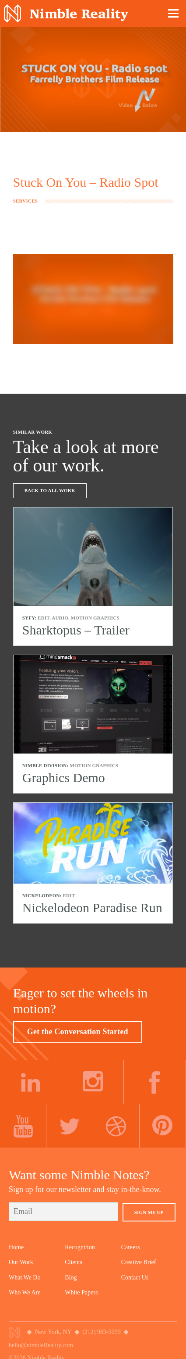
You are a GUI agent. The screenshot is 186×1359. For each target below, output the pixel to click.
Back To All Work (50, 490)
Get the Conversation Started (77, 1031)
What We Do (24, 1277)
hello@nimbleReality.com (41, 1345)
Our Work (21, 1262)
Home (16, 1247)
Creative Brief (138, 1262)
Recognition (80, 1247)
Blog (71, 1277)
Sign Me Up (149, 1212)
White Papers (81, 1292)
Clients (73, 1262)
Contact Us (135, 1277)
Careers (130, 1247)
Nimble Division (66, 13)
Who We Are (24, 1292)
